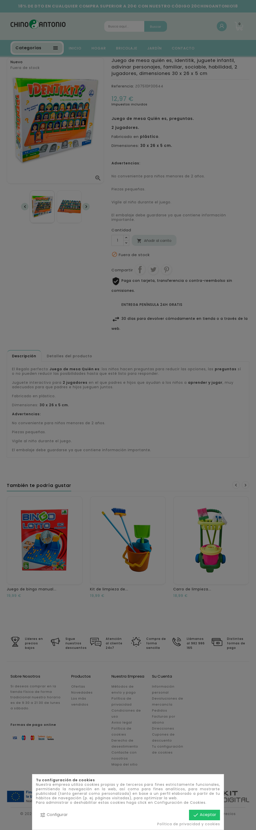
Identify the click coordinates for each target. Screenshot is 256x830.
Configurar (54, 815)
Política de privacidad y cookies (188, 824)
